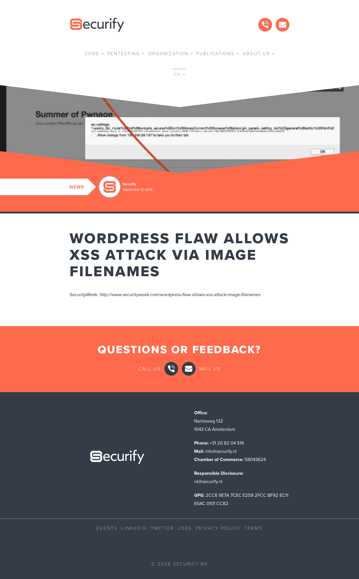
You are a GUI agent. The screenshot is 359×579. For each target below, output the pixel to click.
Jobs (185, 528)
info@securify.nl (221, 451)
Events (107, 528)
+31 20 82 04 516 (227, 443)
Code (91, 53)
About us (256, 53)
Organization (168, 53)
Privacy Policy (218, 528)
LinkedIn (134, 528)
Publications (215, 53)
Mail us (210, 368)
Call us (149, 368)
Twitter (162, 528)
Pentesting (123, 53)
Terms (253, 528)
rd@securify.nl (208, 481)
